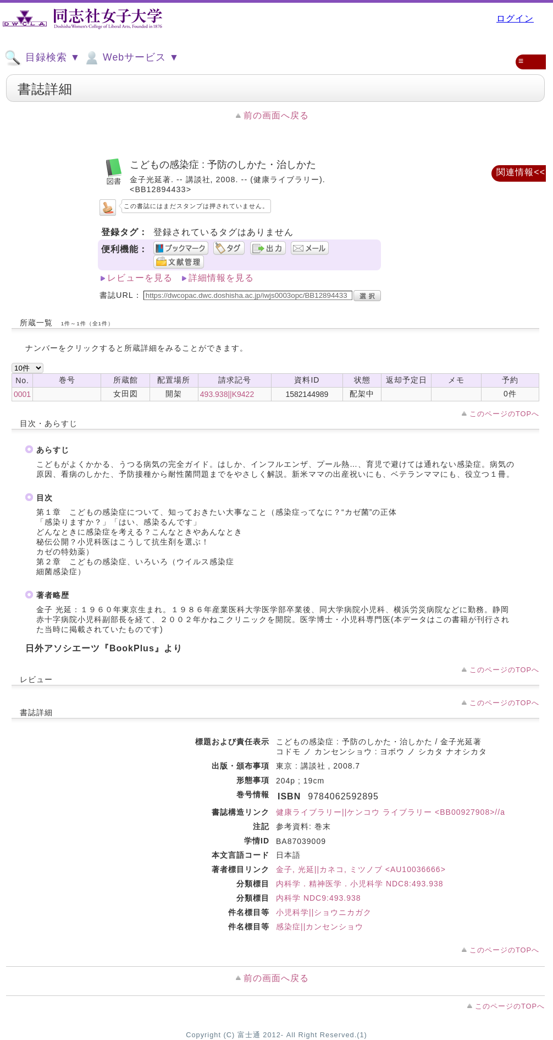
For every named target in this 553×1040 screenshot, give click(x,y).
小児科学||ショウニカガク (324, 912)
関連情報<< (520, 172)
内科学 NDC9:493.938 (318, 898)
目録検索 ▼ (42, 58)
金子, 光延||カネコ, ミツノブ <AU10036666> (361, 869)
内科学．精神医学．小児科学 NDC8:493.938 (360, 883)
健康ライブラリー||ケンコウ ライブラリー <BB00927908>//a (390, 812)
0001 (22, 394)
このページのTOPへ (504, 414)
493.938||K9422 (227, 394)
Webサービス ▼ (131, 58)
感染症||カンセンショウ (319, 926)
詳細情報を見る (221, 277)
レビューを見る (140, 277)
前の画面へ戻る (276, 115)
